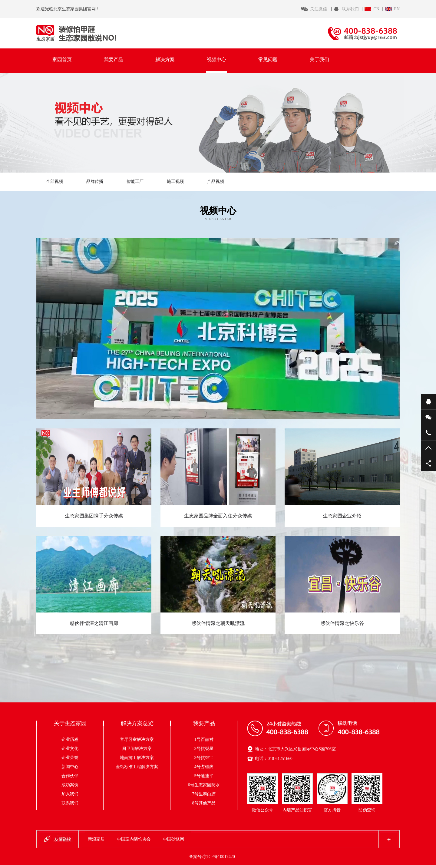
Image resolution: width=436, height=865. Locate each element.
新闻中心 (69, 766)
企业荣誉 (69, 757)
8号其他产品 (204, 803)
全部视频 (54, 181)
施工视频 (175, 181)
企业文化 (69, 748)
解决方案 (165, 59)
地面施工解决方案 (141, 757)
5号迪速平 (203, 776)
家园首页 (62, 59)
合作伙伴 (69, 776)
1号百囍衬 (203, 739)
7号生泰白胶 (204, 794)
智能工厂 (135, 181)
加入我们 (69, 794)
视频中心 (216, 59)
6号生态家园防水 (204, 785)
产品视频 (215, 181)
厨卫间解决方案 (143, 748)
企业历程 (69, 739)
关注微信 (319, 9)
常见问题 (268, 59)
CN (376, 9)
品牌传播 (94, 181)
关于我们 (319, 59)
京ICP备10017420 (219, 856)
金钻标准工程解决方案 (137, 766)
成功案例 (69, 785)
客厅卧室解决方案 (141, 739)
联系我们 (350, 9)
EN (397, 9)
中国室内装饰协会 (134, 839)
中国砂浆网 (173, 839)
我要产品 (113, 59)
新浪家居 (96, 839)
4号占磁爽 (203, 766)
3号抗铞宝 (203, 757)
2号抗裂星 (203, 748)
